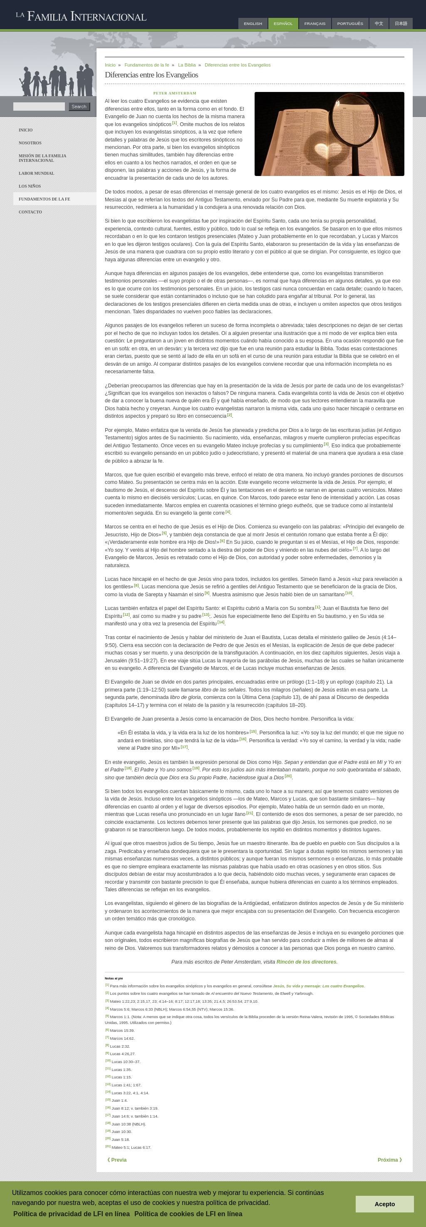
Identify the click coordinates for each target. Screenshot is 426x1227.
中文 (379, 23)
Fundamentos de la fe (44, 199)
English (253, 23)
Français (315, 23)
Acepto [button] (385, 1204)
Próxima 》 (391, 1160)
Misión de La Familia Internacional (42, 158)
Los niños (30, 186)
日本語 (401, 23)
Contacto (30, 212)
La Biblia (187, 64)
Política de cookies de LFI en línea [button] (188, 1213)
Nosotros (30, 143)
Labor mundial (36, 173)
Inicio (25, 130)
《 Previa (115, 1160)
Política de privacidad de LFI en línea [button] (71, 1213)
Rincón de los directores (307, 962)
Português (350, 23)
